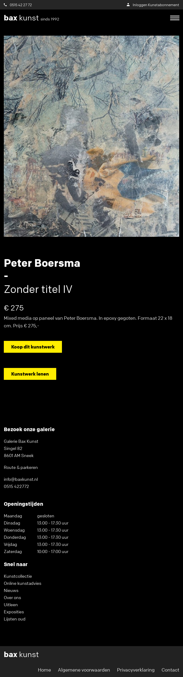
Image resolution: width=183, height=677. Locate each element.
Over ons (12, 597)
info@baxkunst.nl (21, 479)
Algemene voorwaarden (84, 670)
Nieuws (11, 590)
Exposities (14, 611)
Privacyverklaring (136, 670)
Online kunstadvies (22, 583)
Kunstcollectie (18, 576)
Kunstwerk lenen (30, 374)
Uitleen (11, 604)
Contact (170, 670)
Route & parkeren (21, 467)
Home (44, 670)
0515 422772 (16, 486)
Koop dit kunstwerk (33, 347)
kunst (31, 17)
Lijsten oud (14, 618)
